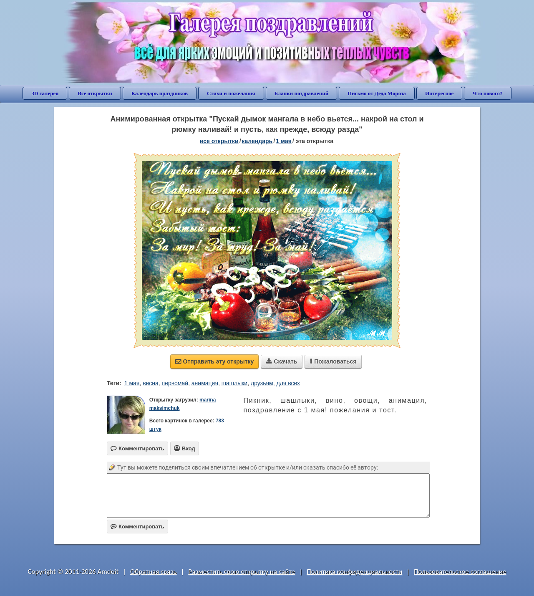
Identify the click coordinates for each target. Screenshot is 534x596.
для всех (288, 383)
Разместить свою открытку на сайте (241, 571)
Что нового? (487, 93)
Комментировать (137, 526)
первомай (175, 383)
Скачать (281, 361)
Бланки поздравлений (302, 93)
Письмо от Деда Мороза (377, 93)
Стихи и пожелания (231, 93)
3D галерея (44, 93)
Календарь (257, 141)
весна (151, 383)
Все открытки (95, 93)
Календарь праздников (159, 93)
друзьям (262, 383)
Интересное (439, 93)
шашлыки (234, 383)
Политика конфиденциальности (354, 571)
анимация (204, 383)
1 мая (132, 383)
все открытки (219, 141)
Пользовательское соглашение (460, 571)
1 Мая (284, 141)
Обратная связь (153, 571)
